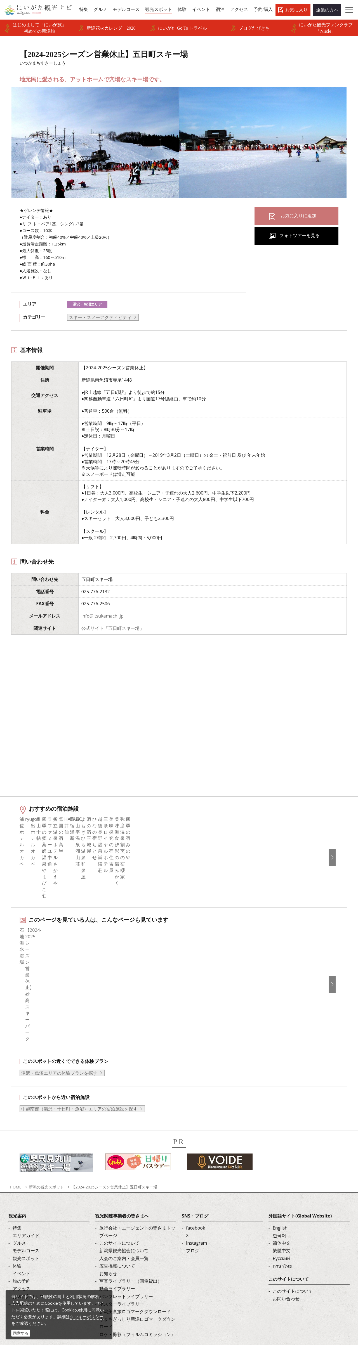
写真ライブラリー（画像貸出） (130, 1203)
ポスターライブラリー (121, 1226)
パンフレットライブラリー (126, 1218)
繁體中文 (282, 1172)
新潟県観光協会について (124, 1172)
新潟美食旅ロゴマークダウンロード (135, 1233)
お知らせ (21, 1226)
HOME (16, 1108)
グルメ (19, 1165)
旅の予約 (21, 1203)
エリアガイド (26, 1157)
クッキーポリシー (86, 1316)
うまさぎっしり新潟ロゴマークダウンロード (137, 1245)
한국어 (279, 1157)
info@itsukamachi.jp (102, 616)
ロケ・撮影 (193, 1307)
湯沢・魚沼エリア (87, 304)
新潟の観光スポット (46, 1108)
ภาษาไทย (282, 1188)
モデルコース (26, 1172)
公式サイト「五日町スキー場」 (112, 628)
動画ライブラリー (117, 1210)
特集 (17, 1150)
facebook (195, 1150)
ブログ (192, 1172)
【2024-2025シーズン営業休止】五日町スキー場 (114, 1108)
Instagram (196, 1165)
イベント (21, 1195)
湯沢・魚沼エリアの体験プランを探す (59, 995)
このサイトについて (119, 1165)
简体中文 (282, 1165)
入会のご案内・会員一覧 (124, 1180)
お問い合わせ (286, 1221)
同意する (21, 1333)
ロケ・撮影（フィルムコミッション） (137, 1256)
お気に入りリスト (30, 1218)
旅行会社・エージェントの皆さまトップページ (137, 1153)
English (280, 1150)
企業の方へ (327, 10)
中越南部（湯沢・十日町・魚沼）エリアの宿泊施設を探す (79, 1031)
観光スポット (26, 1180)
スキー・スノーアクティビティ (100, 317)
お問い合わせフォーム (298, 1307)
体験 (17, 1188)
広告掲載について (117, 1188)
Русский (281, 1180)
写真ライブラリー (200, 1291)
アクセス (21, 1210)
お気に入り (296, 10)
